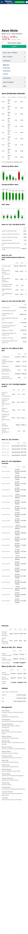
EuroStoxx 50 (6, 902)
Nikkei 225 (14, 904)
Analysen (5, 74)
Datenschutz (20, 886)
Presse (5, 888)
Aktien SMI (6, 901)
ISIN (13, 33)
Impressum (20, 884)
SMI (4, 906)
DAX (22, 901)
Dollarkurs (6, 908)
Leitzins (22, 913)
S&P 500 (20, 904)
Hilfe (13, 884)
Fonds (4, 910)
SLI (14, 901)
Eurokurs (12, 908)
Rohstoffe (5, 911)
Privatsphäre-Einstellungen (20, 893)
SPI (11, 901)
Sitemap (5, 890)
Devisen (20, 906)
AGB (18, 890)
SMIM (18, 901)
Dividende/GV (7, 71)
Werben (14, 886)
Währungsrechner (8, 913)
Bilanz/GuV (6, 65)
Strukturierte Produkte (14, 910)
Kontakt (5, 884)
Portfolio (12, 911)
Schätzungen (6, 68)
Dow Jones (15, 902)
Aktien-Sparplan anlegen (14, 43)
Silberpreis (20, 908)
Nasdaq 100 (6, 904)
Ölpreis (17, 913)
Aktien (15, 906)
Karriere (5, 886)
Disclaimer (20, 888)
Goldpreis (9, 906)
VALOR (4, 33)
